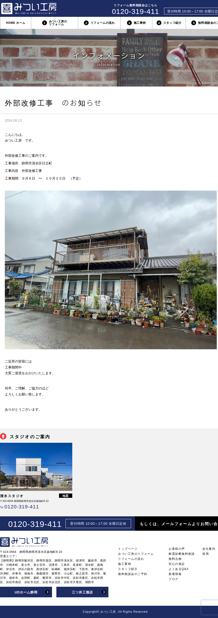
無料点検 (175, 559)
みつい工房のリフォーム (54, 23)
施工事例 (136, 22)
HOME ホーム (15, 23)
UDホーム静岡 (25, 592)
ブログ (173, 579)
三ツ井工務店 (82, 592)
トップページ (128, 548)
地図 (65, 496)
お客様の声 (177, 548)
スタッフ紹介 (169, 22)
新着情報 (175, 574)
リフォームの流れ (99, 22)
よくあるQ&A (179, 569)
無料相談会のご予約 (132, 574)
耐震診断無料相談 (182, 554)
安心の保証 (177, 564)
